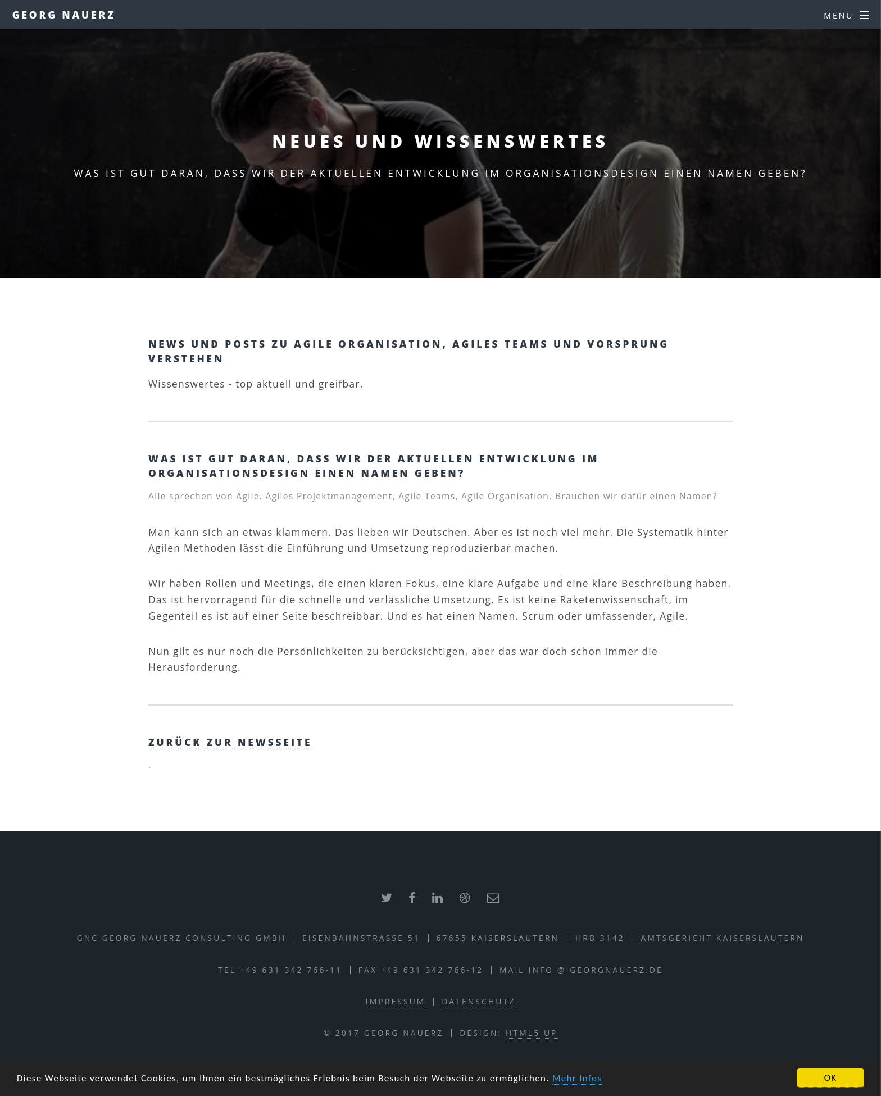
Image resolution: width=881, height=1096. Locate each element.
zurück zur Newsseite (230, 742)
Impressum (396, 1001)
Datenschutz (478, 1001)
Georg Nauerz (64, 14)
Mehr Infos (577, 1079)
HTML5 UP (531, 1032)
